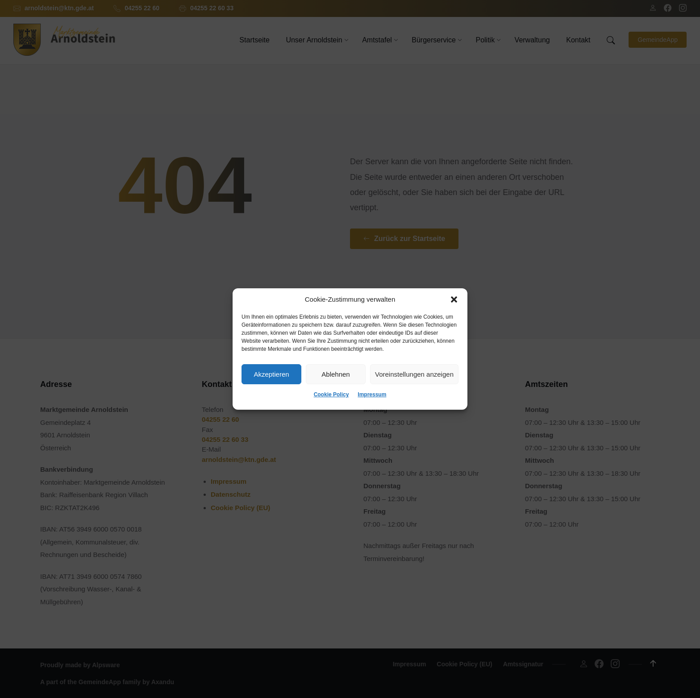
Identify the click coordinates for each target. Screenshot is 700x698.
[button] (454, 299)
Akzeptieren (271, 374)
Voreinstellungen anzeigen (414, 374)
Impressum (372, 394)
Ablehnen (335, 374)
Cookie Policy (331, 394)
